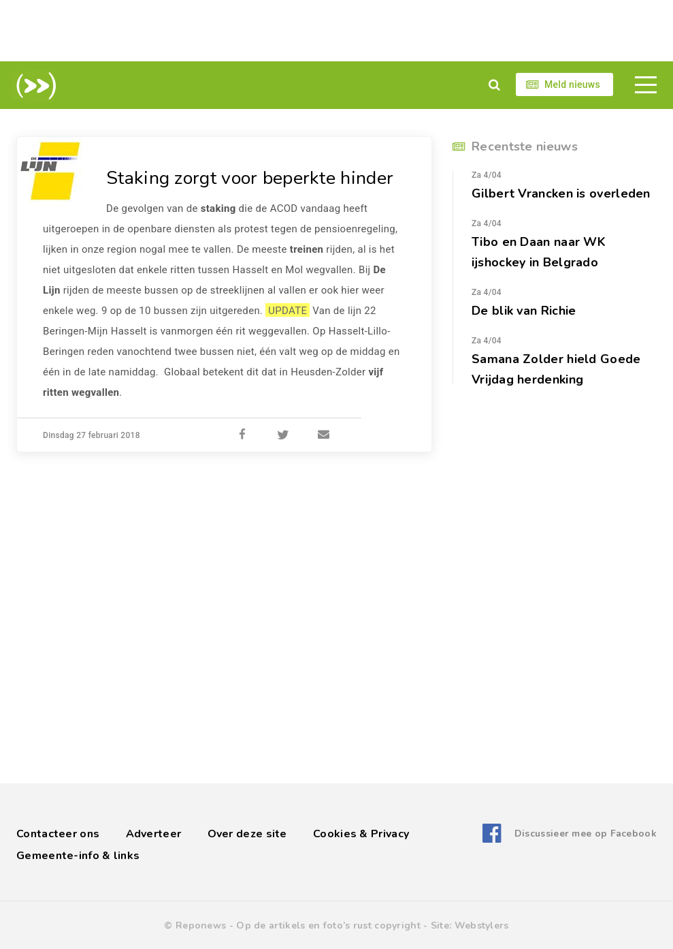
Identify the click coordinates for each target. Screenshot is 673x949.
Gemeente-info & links (77, 855)
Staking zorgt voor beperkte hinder (255, 178)
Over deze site (247, 833)
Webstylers (482, 925)
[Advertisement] (337, 30)
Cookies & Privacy (361, 833)
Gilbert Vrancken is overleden (561, 193)
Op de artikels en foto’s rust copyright (328, 925)
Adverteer (154, 833)
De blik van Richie (524, 310)
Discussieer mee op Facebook (585, 833)
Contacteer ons (57, 833)
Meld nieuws (572, 84)
